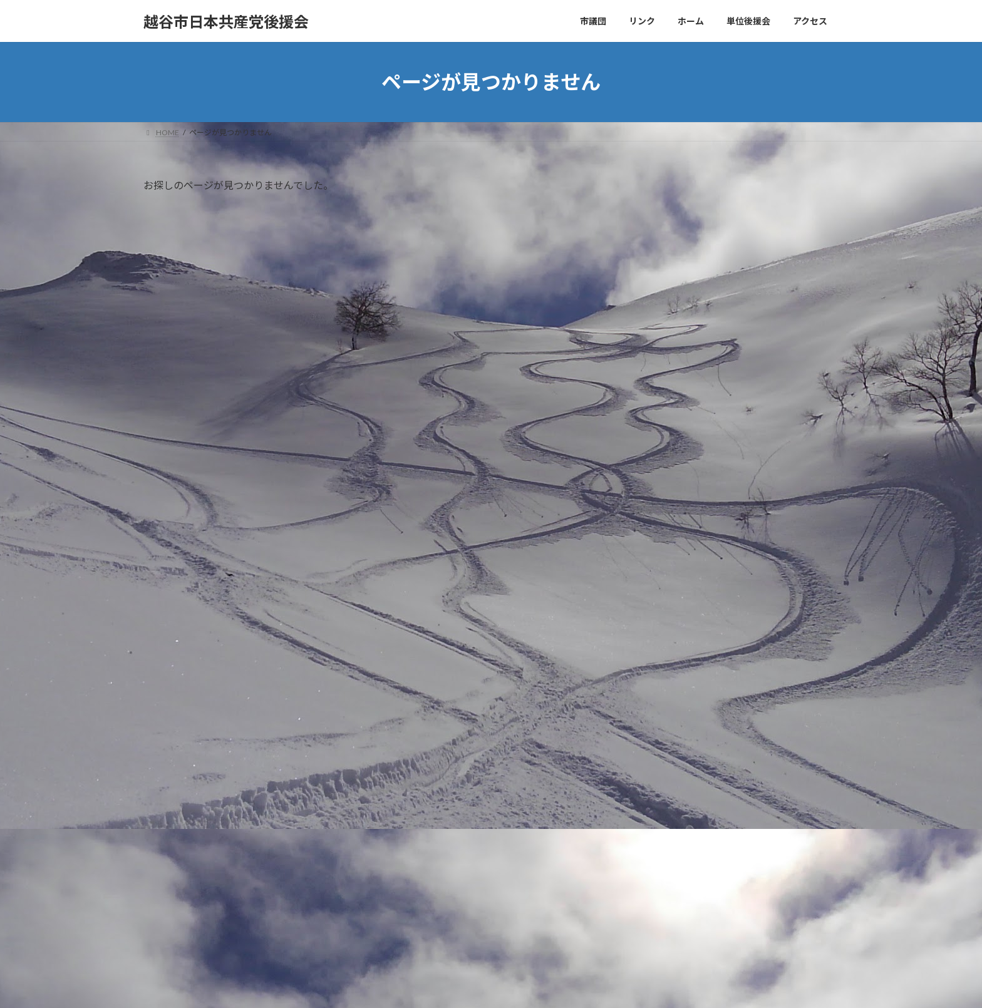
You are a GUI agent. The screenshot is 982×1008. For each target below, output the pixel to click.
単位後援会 (676, 455)
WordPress (423, 985)
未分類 (667, 480)
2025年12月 (678, 573)
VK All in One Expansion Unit (571, 985)
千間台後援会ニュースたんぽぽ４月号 (228, 748)
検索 (724, 638)
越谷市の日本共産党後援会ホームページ (233, 819)
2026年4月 (675, 547)
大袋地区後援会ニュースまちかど (218, 783)
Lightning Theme (488, 985)
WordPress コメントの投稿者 (418, 927)
